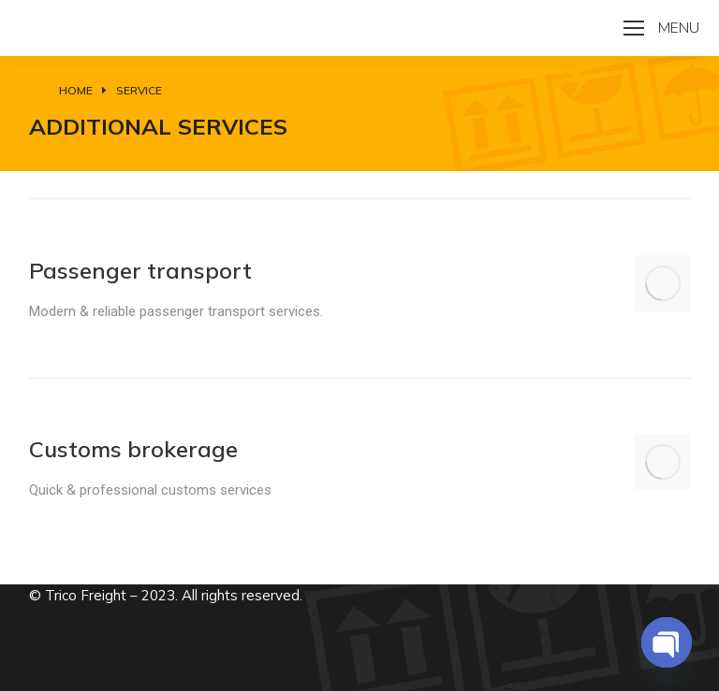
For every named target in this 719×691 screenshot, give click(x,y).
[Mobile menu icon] (661, 28)
